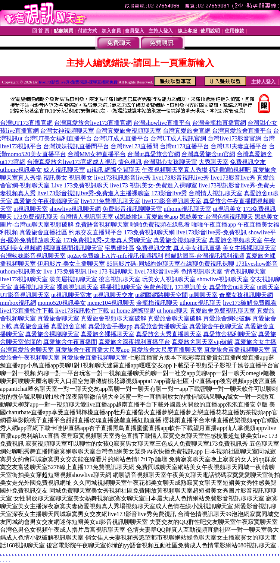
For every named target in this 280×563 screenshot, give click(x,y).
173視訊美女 (191, 287)
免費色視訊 (158, 287)
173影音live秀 (169, 193)
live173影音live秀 (233, 177)
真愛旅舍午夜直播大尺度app (92, 350)
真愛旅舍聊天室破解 (175, 318)
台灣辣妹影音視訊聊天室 (33, 256)
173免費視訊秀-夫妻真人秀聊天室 (107, 240)
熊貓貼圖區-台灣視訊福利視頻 (204, 256)
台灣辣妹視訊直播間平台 (76, 146)
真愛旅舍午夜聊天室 (216, 326)
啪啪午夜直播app (214, 224)
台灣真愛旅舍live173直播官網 (93, 123)
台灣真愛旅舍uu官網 (208, 154)
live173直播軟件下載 (27, 310)
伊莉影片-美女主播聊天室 (71, 263)
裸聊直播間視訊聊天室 (73, 248)
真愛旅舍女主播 (255, 342)
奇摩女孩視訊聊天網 (246, 295)
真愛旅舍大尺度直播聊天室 (167, 350)
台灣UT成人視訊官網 (178, 138)
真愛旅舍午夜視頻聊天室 (46, 201)
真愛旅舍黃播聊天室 (161, 326)
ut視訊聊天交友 (113, 295)
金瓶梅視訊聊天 (157, 303)
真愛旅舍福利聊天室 (230, 334)
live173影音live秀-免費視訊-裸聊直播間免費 (78, 82)
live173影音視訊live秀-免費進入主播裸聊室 (93, 193)
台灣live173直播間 (134, 146)
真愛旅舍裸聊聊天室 (52, 334)
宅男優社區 (119, 248)
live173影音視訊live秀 (180, 177)
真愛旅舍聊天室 (58, 318)
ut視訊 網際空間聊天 (113, 170)
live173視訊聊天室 (24, 279)
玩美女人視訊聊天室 (169, 279)
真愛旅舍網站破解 (227, 318)
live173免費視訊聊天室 (110, 201)
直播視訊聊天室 (34, 287)
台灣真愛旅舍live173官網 (60, 162)
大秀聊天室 (213, 162)
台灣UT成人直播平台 (121, 138)
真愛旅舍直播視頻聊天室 (94, 357)
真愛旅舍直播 (31, 326)
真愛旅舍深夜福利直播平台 (134, 342)
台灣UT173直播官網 (26, 123)
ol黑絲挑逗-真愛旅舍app (146, 217)
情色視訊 (130, 162)
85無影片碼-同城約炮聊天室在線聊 (152, 263)
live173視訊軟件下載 (82, 310)
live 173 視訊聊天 (110, 271)
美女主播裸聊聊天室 (249, 248)
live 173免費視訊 (65, 271)
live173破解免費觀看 (250, 303)
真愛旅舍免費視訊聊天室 (222, 310)
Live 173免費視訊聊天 (79, 185)
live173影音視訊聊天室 (172, 201)
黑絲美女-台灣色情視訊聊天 (216, 217)
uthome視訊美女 (21, 170)
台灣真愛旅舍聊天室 (27, 350)
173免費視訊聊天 (35, 217)
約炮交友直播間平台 (95, 232)
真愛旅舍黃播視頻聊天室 (237, 350)
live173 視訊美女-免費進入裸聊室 (153, 185)
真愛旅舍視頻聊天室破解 (113, 318)
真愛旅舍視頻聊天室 (180, 240)
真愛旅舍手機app (110, 326)
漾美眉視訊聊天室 (73, 279)
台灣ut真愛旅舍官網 (153, 154)
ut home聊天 (172, 310)
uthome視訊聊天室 (187, 209)
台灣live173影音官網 (234, 138)
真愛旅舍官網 (69, 326)
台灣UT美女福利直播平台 (57, 138)
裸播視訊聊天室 (121, 287)
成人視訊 (104, 162)
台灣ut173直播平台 (184, 146)
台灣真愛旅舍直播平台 (242, 130)
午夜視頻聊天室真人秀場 (175, 170)
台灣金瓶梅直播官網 (219, 123)
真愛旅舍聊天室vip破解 (202, 342)
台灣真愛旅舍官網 (187, 130)
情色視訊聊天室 (245, 271)
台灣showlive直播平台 (162, 123)
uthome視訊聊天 (200, 303)
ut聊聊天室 (203, 295)
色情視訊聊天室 (202, 271)
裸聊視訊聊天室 (78, 287)
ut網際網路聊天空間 (161, 295)
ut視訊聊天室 (30, 209)
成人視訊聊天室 (64, 170)
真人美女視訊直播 (197, 248)
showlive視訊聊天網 (75, 209)
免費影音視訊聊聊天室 (132, 209)
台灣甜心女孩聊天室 (170, 162)
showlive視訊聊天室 (223, 279)
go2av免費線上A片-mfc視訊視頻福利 (115, 256)
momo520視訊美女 (62, 303)
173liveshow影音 (257, 263)
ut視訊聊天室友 (71, 295)
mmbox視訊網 (18, 303)
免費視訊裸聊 (216, 263)
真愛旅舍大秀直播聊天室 (169, 334)
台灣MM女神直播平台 (97, 154)
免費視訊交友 (248, 162)
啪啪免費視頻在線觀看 (160, 224)
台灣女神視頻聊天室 (67, 130)
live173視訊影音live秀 (122, 177)
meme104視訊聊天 (111, 303)
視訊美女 (55, 177)
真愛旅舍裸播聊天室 (107, 334)
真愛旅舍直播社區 (43, 232)
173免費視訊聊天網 (149, 232)
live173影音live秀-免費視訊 (211, 232)
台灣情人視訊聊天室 (215, 193)
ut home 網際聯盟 (133, 310)
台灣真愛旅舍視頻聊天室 (128, 130)
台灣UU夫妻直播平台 (239, 146)
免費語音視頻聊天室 (102, 224)
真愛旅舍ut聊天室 (232, 287)
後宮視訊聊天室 (119, 279)
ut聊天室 (268, 287)
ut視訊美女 (227, 209)
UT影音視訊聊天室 (25, 295)
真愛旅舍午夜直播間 (70, 342)
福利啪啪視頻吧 (230, 170)
